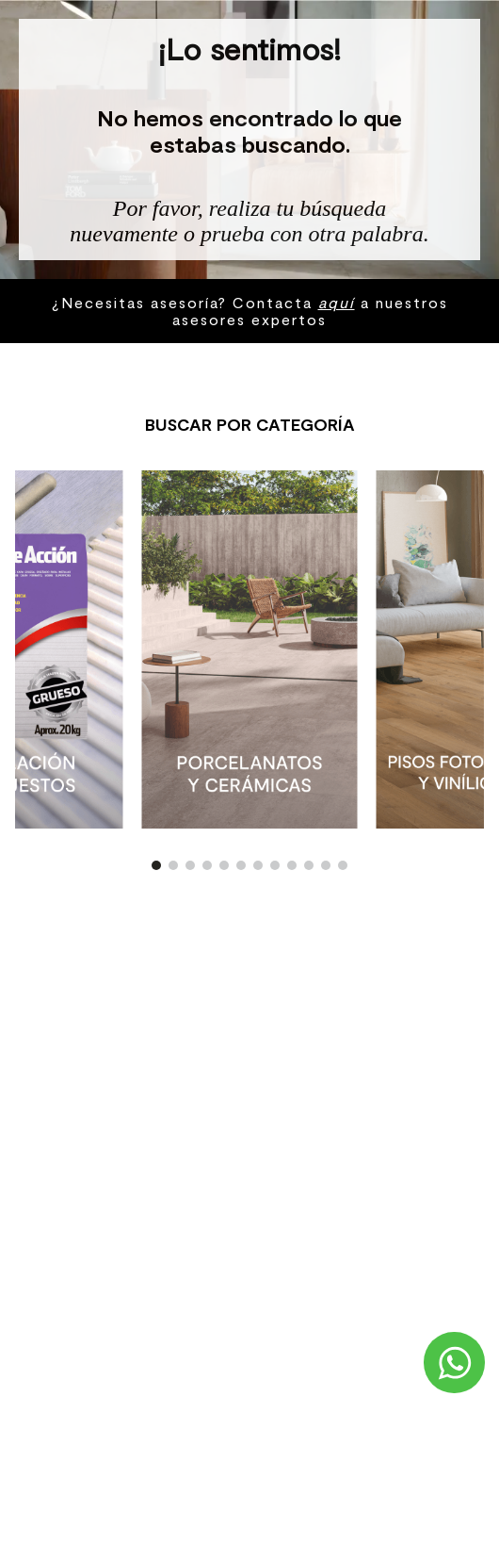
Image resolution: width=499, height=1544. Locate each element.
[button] (156, 865)
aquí (336, 302)
